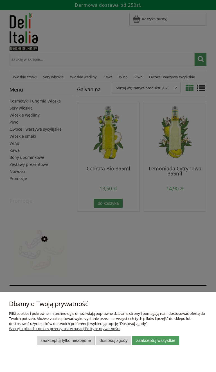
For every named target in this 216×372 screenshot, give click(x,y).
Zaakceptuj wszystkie (155, 340)
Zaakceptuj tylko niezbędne (65, 340)
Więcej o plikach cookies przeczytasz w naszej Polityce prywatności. (64, 328)
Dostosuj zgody (114, 340)
